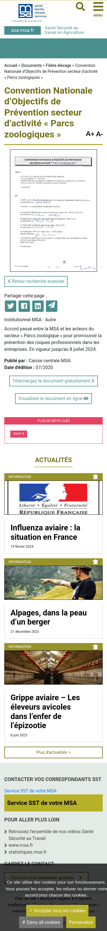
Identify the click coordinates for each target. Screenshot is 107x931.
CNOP (18, 434)
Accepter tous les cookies (57, 910)
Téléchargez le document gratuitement (53, 381)
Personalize (81, 922)
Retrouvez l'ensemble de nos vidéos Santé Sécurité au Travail (51, 835)
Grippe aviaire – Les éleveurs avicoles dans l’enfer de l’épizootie (45, 711)
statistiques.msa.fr (28, 852)
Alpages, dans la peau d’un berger (49, 617)
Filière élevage (58, 65)
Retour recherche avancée (36, 281)
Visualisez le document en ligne (54, 398)
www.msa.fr (21, 845)
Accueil (10, 65)
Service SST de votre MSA (30, 791)
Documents (31, 65)
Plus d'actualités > (53, 752)
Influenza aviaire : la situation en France (45, 532)
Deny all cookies (41, 922)
